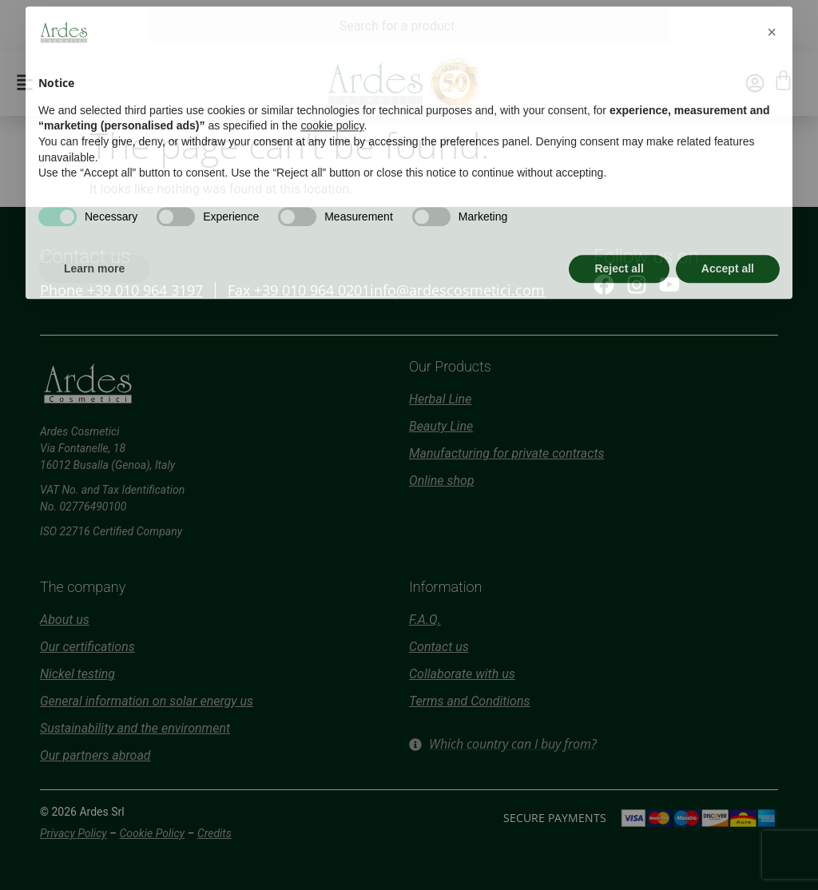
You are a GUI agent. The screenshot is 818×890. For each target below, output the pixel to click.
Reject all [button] (618, 237)
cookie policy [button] (331, 95)
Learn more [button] (94, 237)
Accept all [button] (727, 237)
